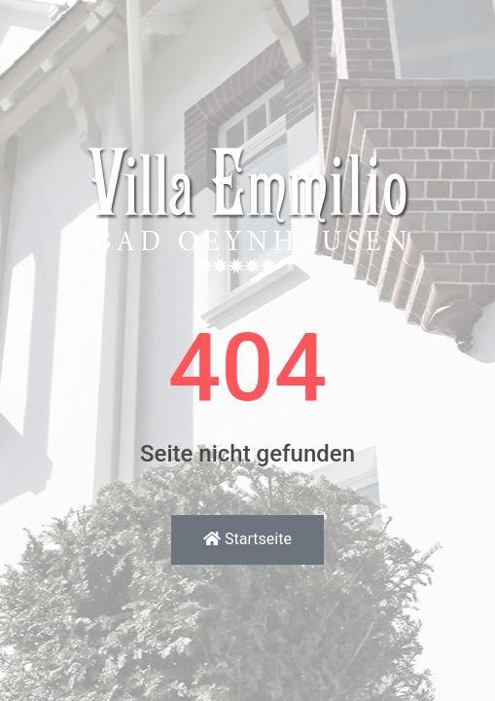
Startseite (247, 539)
